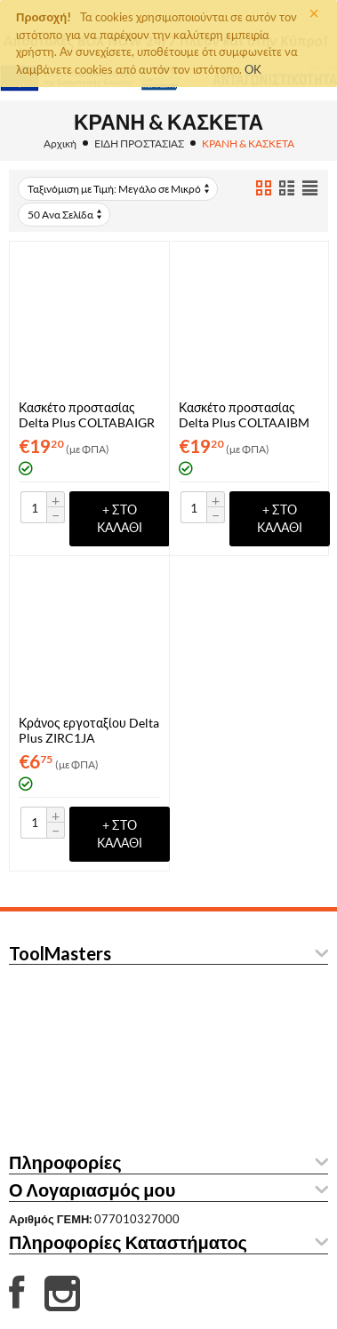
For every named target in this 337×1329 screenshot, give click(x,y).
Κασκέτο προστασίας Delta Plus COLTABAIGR (87, 415)
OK (253, 69)
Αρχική (60, 143)
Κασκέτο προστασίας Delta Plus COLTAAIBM (244, 415)
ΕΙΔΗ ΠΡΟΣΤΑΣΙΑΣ (139, 143)
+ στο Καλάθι (119, 518)
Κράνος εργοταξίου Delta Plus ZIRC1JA (89, 730)
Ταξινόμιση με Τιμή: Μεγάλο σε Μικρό (120, 188)
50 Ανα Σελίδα (66, 214)
